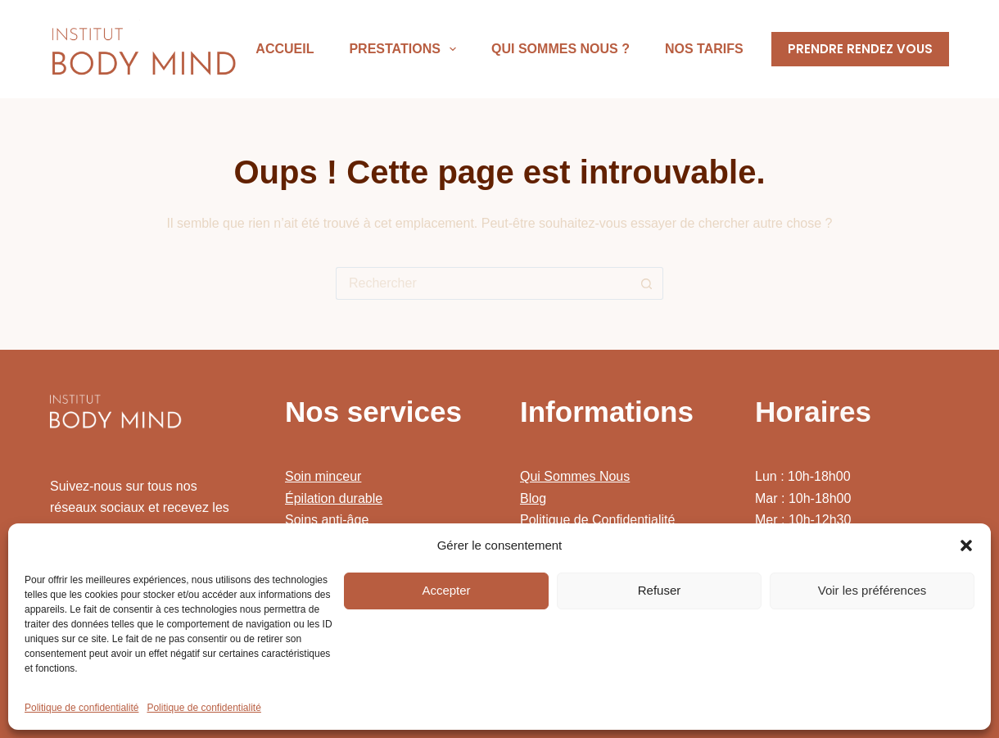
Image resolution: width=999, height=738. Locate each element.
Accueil (284, 49)
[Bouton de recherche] (647, 283)
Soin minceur (323, 476)
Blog (533, 498)
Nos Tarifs (704, 49)
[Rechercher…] (483, 283)
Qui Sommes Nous (575, 476)
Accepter (446, 590)
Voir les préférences (872, 590)
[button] (966, 545)
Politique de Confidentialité (597, 520)
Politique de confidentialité (81, 707)
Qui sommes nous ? (560, 49)
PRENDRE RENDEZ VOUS (860, 48)
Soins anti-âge (326, 520)
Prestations (406, 49)
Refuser (659, 590)
